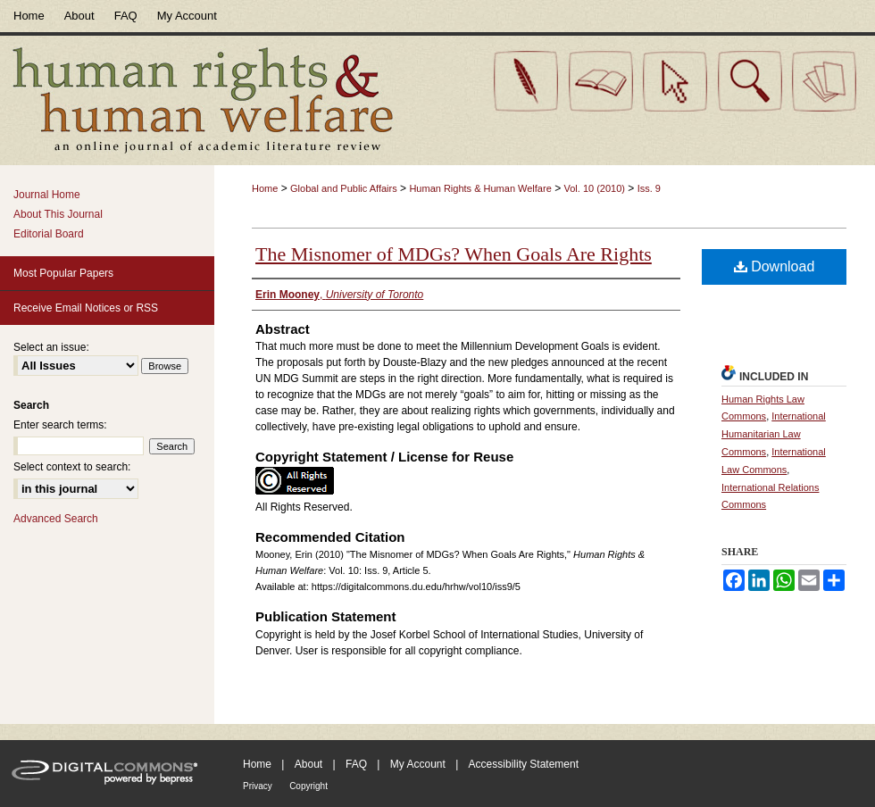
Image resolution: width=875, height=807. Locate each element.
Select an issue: (51, 347)
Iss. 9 (649, 188)
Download (774, 266)
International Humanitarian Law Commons (773, 434)
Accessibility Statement (524, 764)
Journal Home (46, 194)
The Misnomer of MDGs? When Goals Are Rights (453, 254)
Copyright (308, 786)
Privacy (257, 786)
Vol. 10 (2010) (594, 188)
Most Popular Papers (63, 273)
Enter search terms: (60, 425)
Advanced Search (55, 518)
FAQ (356, 764)
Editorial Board (48, 234)
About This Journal (58, 214)
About (308, 764)
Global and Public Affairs (343, 188)
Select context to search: (71, 467)
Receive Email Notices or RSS (85, 308)
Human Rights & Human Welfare (480, 188)
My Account (418, 764)
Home (265, 188)
